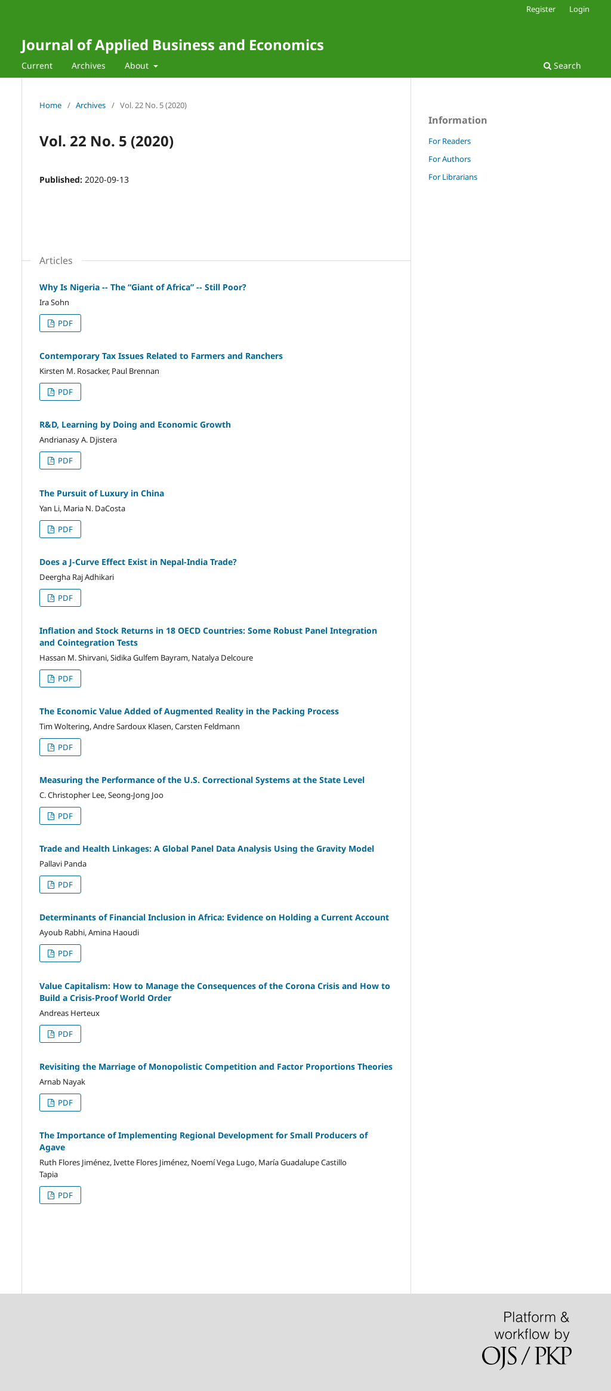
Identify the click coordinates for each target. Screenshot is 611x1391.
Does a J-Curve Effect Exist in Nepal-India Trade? (138, 561)
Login (579, 9)
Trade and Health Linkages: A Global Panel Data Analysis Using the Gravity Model (206, 848)
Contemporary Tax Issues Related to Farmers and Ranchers (161, 355)
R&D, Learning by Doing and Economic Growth (135, 424)
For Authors (449, 158)
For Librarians (452, 176)
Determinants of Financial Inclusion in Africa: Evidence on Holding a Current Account (214, 917)
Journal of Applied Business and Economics (172, 44)
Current (37, 65)
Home (50, 105)
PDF (64, 323)
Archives (89, 65)
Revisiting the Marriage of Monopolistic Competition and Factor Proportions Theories (216, 1066)
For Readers (449, 141)
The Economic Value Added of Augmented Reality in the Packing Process (189, 711)
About (138, 65)
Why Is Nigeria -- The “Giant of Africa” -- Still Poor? (142, 287)
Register (541, 9)
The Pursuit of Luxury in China (101, 493)
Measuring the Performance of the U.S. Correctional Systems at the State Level (202, 779)
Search (562, 65)
